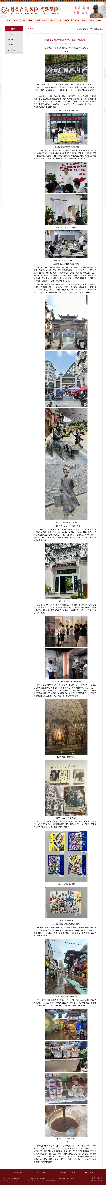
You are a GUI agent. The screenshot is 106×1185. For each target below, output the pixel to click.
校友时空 (84, 20)
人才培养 (37, 20)
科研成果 (10, 39)
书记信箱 (100, 1180)
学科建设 (10, 44)
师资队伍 (22, 20)
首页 (84, 29)
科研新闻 (10, 34)
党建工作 (29, 20)
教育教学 (44, 20)
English (99, 20)
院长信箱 (93, 1180)
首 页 (8, 20)
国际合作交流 (68, 20)
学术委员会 (11, 50)
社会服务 (59, 20)
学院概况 (15, 20)
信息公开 (76, 20)
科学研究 (52, 20)
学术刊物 (91, 20)
